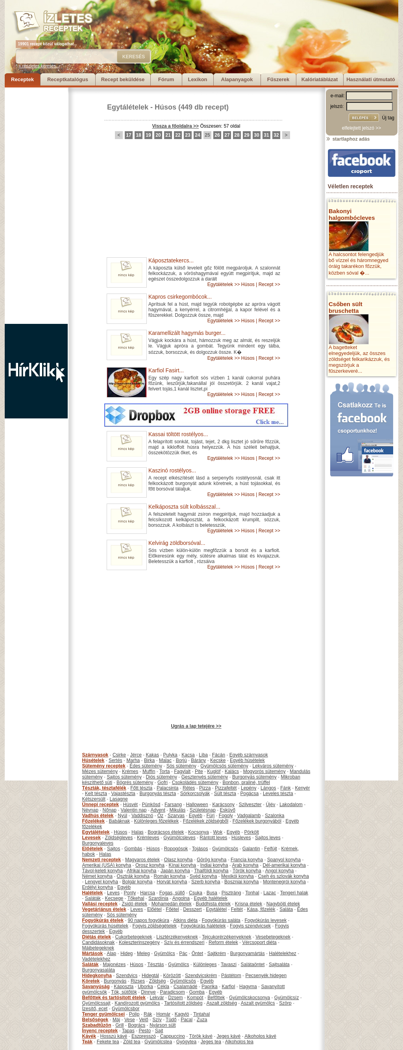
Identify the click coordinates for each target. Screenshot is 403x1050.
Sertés (115, 760)
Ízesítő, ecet (95, 1008)
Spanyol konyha (284, 859)
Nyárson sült (163, 1025)
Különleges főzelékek (156, 821)
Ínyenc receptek (100, 1030)
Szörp (285, 1003)
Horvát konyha (172, 882)
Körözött (172, 975)
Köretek (91, 981)
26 (217, 135)
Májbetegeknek (98, 948)
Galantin (251, 848)
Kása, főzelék (261, 909)
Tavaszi (229, 964)
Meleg (143, 953)
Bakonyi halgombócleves (352, 214)
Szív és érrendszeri (184, 942)
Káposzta (123, 986)
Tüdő (171, 1019)
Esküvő (227, 810)
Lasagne (119, 799)
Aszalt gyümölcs (258, 1003)
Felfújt (270, 848)
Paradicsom (172, 992)
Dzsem (175, 997)
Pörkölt (251, 832)
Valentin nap (134, 810)
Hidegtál (150, 975)
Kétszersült (93, 799)
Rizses (138, 981)
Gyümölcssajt (96, 1003)
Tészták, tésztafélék (104, 788)
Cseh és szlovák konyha (283, 876)
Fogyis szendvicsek (250, 926)
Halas (137, 832)
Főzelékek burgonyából (257, 821)
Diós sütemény (161, 777)
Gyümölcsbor (126, 1008)
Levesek (91, 837)
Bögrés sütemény (134, 782)
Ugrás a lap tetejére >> (196, 726)
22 (177, 135)
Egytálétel (216, 909)
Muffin (148, 771)
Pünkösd (151, 804)
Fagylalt (182, 771)
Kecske (218, 760)
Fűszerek (278, 79)
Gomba (196, 992)
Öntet (197, 953)
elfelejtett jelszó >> (361, 128)
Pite (199, 771)
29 (246, 135)
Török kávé (200, 1036)
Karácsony (223, 804)
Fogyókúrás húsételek (105, 926)
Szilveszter (250, 804)
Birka (149, 760)
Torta (164, 771)
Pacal (186, 1019)
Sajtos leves (268, 837)
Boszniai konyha (241, 882)
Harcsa (147, 893)
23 (187, 135)
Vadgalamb (249, 815)
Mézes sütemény (100, 771)
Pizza (205, 788)
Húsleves (241, 837)
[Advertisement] (36, 205)
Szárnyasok (95, 755)
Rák (148, 1014)
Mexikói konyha (237, 876)
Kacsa (187, 755)
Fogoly (226, 815)
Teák (87, 1041)
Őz (160, 815)
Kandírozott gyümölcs (137, 1003)
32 (276, 135)
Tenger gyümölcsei (103, 1014)
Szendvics (127, 975)
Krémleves (148, 837)
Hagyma (248, 986)
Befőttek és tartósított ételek (114, 997)
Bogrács (136, 1025)
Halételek (92, 893)
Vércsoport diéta (259, 942)
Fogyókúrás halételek (203, 926)
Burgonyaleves (97, 843)
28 (236, 135)
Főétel (172, 909)
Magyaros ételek (142, 859)
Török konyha (247, 870)
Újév (270, 804)
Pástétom (231, 975)
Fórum (166, 79)
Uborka (145, 986)
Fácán (218, 755)
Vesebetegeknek (272, 937)
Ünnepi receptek (100, 804)
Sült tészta (225, 793)
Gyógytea (186, 1041)
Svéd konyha (203, 876)
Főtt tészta (141, 788)
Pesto (145, 1030)
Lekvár (157, 997)
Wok (217, 832)
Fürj (210, 815)
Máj (116, 1019)
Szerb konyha (205, 882)
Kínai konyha (182, 865)
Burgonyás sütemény (254, 777)
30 (256, 135)
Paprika (210, 986)
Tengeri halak (294, 893)
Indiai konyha (214, 865)
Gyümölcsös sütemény (224, 766)
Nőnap (109, 810)
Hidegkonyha (97, 975)
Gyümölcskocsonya (249, 997)
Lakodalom (291, 804)
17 (128, 135)
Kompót (195, 997)
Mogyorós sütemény (264, 771)
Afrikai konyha (141, 870)
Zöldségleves (119, 837)
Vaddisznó (142, 815)
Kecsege (114, 898)
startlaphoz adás (348, 139)
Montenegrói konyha (284, 882)
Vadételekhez (96, 959)
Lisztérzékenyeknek (177, 937)
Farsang (173, 804)
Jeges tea (211, 1041)
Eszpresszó (143, 1036)
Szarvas (176, 815)
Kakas (152, 755)
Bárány (198, 760)
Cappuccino (172, 1036)
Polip (134, 1014)
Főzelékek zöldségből (205, 821)
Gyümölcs (164, 953)
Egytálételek (127, 107)
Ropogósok (176, 848)
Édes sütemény (145, 766)
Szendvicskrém (201, 975)
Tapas (128, 1030)
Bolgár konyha (137, 882)
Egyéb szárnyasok (248, 755)
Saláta (286, 909)
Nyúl (122, 815)
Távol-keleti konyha (102, 870)
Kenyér (302, 788)
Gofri (162, 782)
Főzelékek (93, 821)
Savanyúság (96, 986)
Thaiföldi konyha (211, 870)
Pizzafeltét (226, 788)
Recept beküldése (123, 79)
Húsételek (93, 760)
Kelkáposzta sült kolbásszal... (184, 507)
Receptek (22, 79)
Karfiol (228, 986)
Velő (143, 1019)
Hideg (126, 953)
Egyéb (195, 815)
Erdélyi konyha (97, 887)
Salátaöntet (253, 964)
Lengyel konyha (101, 882)
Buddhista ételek (213, 904)
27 (226, 135)
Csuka (195, 893)
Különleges (204, 964)
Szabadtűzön (96, 1025)
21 (167, 135)
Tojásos (200, 848)
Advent (157, 810)
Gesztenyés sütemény (204, 777)
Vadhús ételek (98, 815)
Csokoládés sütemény (195, 782)
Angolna (181, 898)
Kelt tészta (96, 793)
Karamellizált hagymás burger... (187, 333)
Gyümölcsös (225, 848)
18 (138, 135)
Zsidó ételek (134, 904)
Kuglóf (213, 771)
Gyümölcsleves (179, 837)
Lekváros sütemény (272, 766)
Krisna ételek (248, 904)
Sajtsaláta (279, 964)
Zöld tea (131, 1041)
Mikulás (177, 810)
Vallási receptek (100, 904)
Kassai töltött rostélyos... (178, 434)
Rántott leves (213, 837)
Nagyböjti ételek (283, 904)
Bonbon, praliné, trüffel (246, 782)
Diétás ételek (96, 937)
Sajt (159, 1030)
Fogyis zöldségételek (155, 926)
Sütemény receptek (104, 766)
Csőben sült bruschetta (345, 307)
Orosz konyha (150, 865)
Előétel (154, 909)
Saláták (93, 898)
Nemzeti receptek (101, 859)
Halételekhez (282, 953)
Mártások (92, 953)
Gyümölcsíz (286, 997)
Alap (111, 953)
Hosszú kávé (114, 1036)
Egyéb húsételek (247, 760)
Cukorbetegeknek (133, 937)
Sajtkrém (216, 953)
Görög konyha (211, 859)
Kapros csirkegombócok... (180, 297)
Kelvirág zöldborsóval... (176, 543)
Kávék (89, 1036)
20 (158, 135)
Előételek (92, 848)
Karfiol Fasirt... (166, 370)
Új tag (388, 118)
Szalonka (274, 815)
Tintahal (201, 1014)
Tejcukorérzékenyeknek (226, 937)
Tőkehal (136, 898)
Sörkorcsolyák (195, 793)
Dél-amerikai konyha (284, 865)
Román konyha (170, 876)
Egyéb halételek (210, 898)
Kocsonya (198, 832)
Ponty (130, 893)
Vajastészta (123, 793)
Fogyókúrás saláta (221, 920)
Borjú (181, 760)
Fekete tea (108, 1041)
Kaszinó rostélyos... (172, 470)
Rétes (189, 788)
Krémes (130, 771)
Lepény (248, 788)
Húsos (165, 107)
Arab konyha (245, 865)
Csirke (119, 755)
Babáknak (119, 821)
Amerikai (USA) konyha (106, 865)
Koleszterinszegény (139, 942)
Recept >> (269, 284)
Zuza (202, 1019)
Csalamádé (186, 986)
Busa (212, 893)
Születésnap (203, 810)
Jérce (136, 755)
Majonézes (114, 964)
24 (197, 135)
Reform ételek (223, 942)
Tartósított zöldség (183, 1003)
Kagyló (182, 1014)
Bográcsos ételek (166, 832)
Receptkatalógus (67, 79)
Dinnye (148, 992)
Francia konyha (247, 859)
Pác (183, 953)
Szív (156, 1019)
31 (266, 135)
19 (148, 135)
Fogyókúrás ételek (103, 920)
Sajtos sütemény (124, 777)
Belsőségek (95, 1019)
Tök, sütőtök (124, 992)
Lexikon (197, 79)
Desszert (192, 909)
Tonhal (252, 893)
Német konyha (97, 876)
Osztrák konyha (133, 876)
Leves (113, 893)
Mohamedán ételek (172, 904)
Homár (163, 1014)
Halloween (197, 804)
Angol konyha (279, 870)
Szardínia (158, 898)
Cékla (163, 986)
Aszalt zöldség (221, 1003)
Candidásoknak (98, 942)
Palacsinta (167, 788)
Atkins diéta (185, 920)
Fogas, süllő (172, 893)
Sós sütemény (181, 766)
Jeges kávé (228, 1036)
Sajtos (113, 848)
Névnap (90, 810)
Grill (119, 1025)
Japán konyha (175, 870)
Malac (165, 760)
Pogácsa (249, 793)
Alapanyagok (237, 79)
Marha (133, 760)
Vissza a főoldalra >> (175, 126)
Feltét (237, 909)
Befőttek (216, 997)
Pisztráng (231, 893)
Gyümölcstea (158, 1041)
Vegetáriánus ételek (104, 909)
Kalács (232, 771)
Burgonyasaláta (98, 970)
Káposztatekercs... (171, 260)
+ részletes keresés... (38, 65)
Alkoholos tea (239, 1041)
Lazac (269, 893)
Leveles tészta (278, 793)
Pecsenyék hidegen (266, 975)
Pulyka (170, 755)
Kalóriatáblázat (319, 79)
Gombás (133, 848)
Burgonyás (115, 981)
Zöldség (157, 981)
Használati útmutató (370, 79)
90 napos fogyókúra (148, 920)
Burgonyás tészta (157, 793)
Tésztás (155, 964)
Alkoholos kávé (260, 1036)
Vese (129, 1019)
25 (207, 135)
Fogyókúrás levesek (265, 920)
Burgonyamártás (247, 953)
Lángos (268, 788)
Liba (203, 755)
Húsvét (130, 804)
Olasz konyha (178, 859)
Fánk (285, 788)
